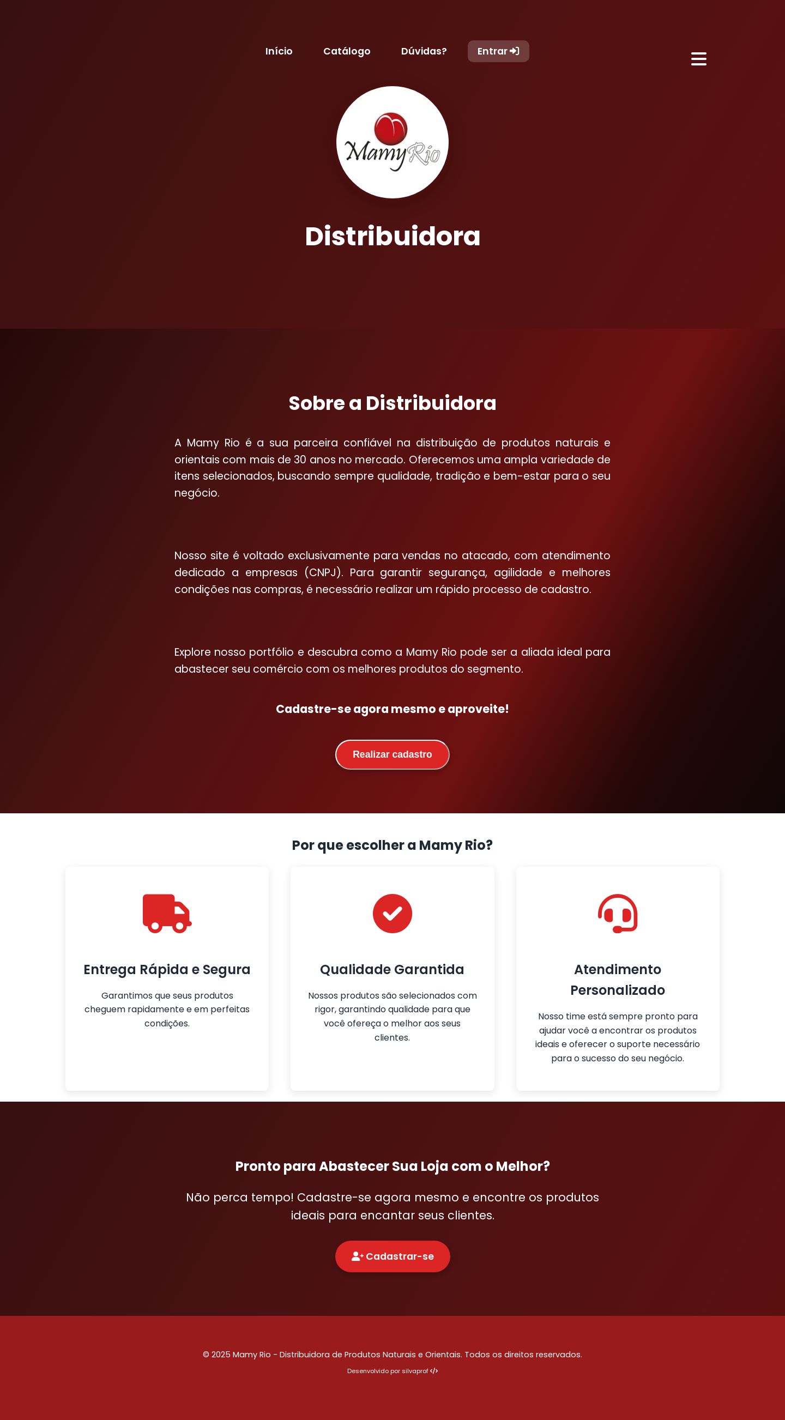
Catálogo (347, 51)
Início (279, 51)
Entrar (499, 51)
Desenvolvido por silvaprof (392, 1371)
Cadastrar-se (393, 1256)
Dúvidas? (424, 51)
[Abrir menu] (699, 59)
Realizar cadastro (392, 754)
